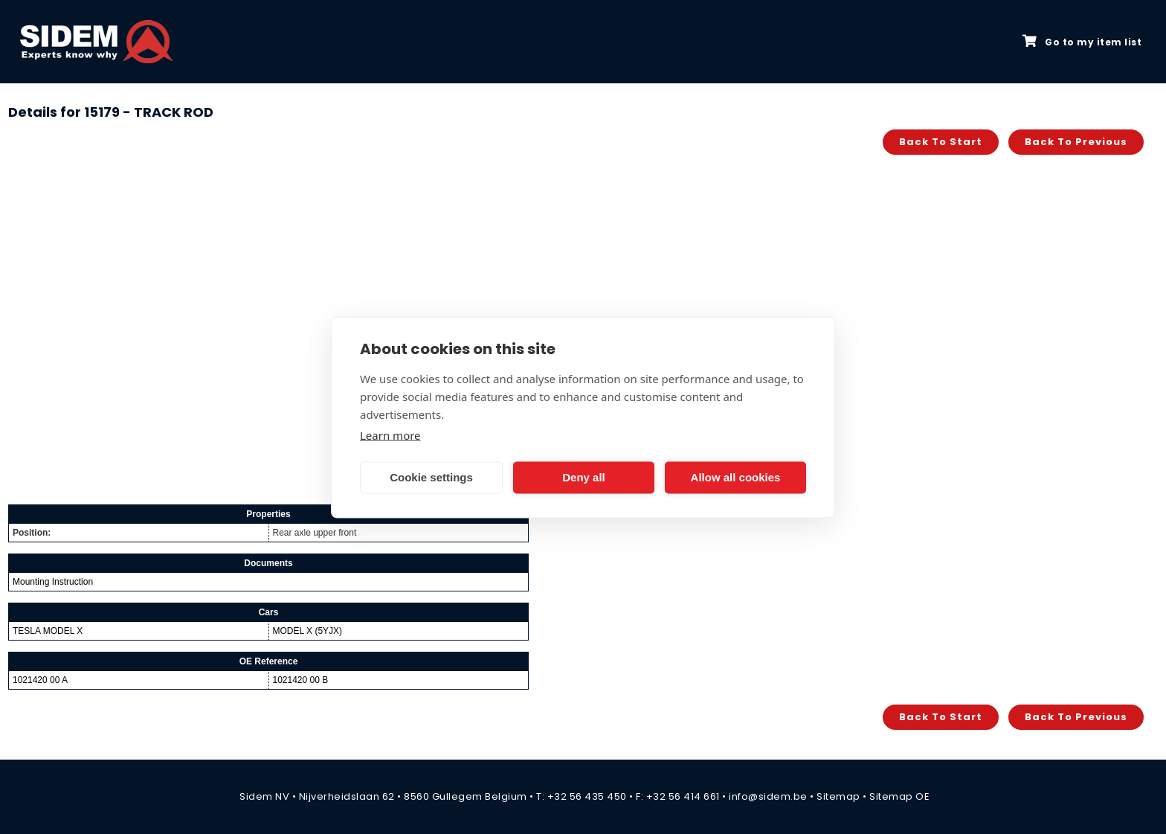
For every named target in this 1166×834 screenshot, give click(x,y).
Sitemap (838, 796)
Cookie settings (431, 477)
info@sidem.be (768, 796)
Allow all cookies (736, 477)
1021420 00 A (40, 680)
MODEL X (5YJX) (308, 631)
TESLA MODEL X (48, 631)
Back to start (940, 142)
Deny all (583, 477)
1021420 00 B (301, 680)
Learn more (390, 434)
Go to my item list (1081, 41)
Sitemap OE (899, 796)
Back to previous (1076, 142)
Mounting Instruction (53, 582)
